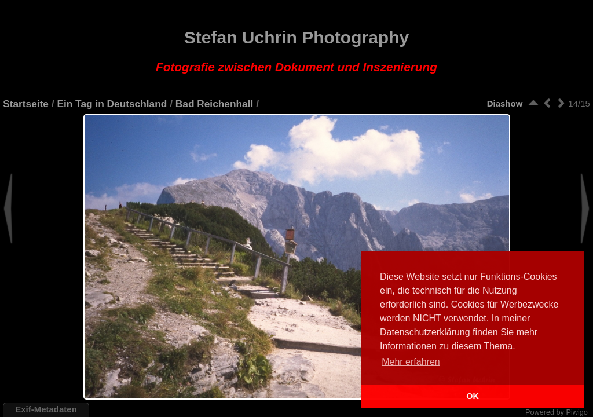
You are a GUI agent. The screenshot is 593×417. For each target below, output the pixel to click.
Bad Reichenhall (214, 103)
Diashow (505, 103)
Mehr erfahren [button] (411, 362)
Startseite (26, 103)
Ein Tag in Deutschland (112, 103)
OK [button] (472, 396)
